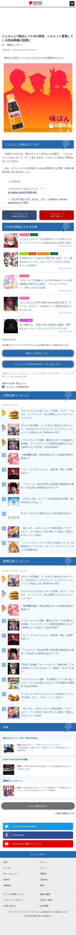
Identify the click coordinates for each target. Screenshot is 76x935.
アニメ (43, 868)
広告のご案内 (46, 900)
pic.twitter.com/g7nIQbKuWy (22, 192)
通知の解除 (45, 894)
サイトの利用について (14, 894)
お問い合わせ (10, 906)
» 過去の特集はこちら (65, 813)
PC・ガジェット (11, 874)
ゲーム (43, 862)
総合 (6, 862)
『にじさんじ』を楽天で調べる (57, 215)
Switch (7, 879)
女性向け (44, 879)
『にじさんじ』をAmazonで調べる (19, 215)
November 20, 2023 (18, 203)
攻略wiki (7, 885)
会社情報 (44, 906)
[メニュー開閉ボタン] (72, 3)
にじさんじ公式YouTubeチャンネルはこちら (37, 364)
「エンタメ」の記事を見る (16, 387)
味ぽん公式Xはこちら (37, 353)
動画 (42, 885)
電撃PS (43, 874)
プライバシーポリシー (14, 900)
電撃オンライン (9, 373)
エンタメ (23, 373)
